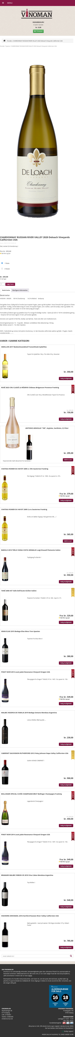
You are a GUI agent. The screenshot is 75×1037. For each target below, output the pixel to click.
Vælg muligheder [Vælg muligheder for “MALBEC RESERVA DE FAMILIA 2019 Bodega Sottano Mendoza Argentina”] (66, 744)
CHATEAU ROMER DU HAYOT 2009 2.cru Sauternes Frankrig (24, 509)
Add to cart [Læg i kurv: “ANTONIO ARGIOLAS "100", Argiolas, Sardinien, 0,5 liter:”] (68, 460)
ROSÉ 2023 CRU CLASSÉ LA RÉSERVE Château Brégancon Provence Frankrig (30, 387)
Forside (7, 41)
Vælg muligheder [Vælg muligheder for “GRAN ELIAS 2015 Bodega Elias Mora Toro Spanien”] (66, 663)
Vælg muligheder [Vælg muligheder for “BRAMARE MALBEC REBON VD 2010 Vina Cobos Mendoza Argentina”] (66, 907)
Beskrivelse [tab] (6, 290)
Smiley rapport (67, 1031)
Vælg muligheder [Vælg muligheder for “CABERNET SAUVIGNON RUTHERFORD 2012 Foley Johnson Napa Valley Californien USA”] (66, 785)
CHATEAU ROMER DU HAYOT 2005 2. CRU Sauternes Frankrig (24, 469)
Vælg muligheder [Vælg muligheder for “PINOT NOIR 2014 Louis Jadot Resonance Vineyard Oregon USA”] (66, 866)
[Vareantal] (2, 284)
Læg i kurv (10, 284)
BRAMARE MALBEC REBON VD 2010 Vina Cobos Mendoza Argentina (27, 875)
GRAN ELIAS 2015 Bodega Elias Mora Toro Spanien (20, 631)
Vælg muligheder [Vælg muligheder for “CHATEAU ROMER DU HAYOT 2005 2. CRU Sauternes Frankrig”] (66, 500)
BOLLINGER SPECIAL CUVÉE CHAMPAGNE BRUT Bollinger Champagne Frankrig (31, 794)
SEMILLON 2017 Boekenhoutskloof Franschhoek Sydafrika (24, 347)
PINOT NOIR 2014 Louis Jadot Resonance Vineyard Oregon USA (25, 834)
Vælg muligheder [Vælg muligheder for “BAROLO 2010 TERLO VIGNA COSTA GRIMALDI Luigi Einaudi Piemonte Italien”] (66, 582)
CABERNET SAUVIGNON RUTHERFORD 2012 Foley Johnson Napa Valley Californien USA (34, 753)
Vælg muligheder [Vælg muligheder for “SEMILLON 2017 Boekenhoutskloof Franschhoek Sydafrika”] (66, 378)
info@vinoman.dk (7, 1019)
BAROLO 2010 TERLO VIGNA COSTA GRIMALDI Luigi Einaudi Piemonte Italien (30, 550)
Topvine (7, 46)
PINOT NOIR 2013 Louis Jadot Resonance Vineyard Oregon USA (25, 672)
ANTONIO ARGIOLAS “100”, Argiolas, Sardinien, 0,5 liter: (47, 428)
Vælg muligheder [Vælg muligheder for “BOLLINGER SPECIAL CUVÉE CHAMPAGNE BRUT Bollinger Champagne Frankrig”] (66, 825)
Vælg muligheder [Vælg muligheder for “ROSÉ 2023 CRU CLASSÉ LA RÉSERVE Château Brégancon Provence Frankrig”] (66, 419)
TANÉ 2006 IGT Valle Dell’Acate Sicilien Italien (18, 591)
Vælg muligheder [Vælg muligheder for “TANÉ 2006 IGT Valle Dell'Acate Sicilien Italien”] (66, 622)
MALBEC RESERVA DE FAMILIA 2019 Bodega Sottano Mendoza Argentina (29, 713)
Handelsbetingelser (55, 1023)
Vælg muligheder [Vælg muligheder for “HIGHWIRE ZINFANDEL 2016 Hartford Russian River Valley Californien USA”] (66, 947)
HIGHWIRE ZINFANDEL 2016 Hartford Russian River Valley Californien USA (30, 916)
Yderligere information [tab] (19, 290)
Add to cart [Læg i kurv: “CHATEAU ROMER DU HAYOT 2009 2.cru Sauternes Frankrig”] (68, 541)
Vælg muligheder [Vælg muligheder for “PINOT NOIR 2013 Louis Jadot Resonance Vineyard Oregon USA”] (66, 704)
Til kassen (38, 31)
